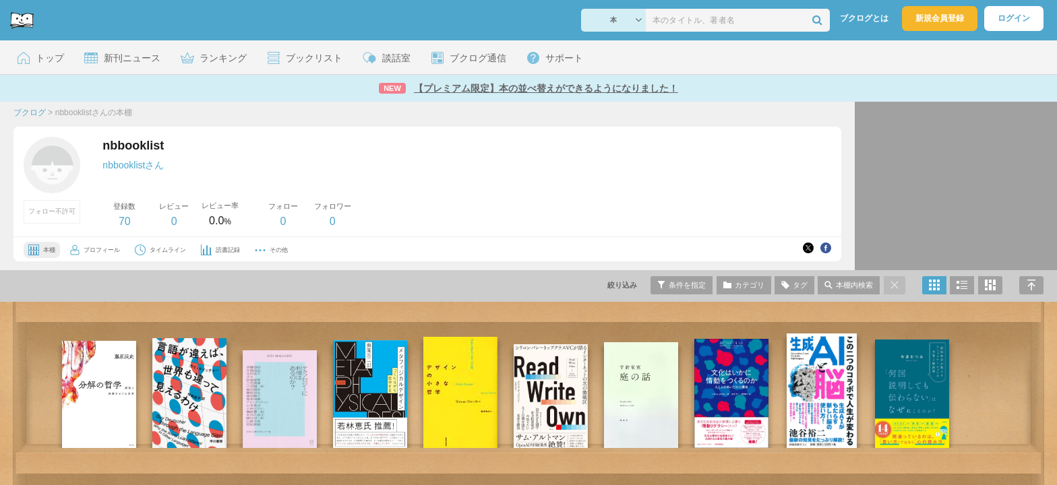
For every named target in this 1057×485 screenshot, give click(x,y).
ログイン (1014, 18)
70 (125, 221)
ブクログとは (864, 18)
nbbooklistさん (133, 165)
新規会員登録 (939, 18)
